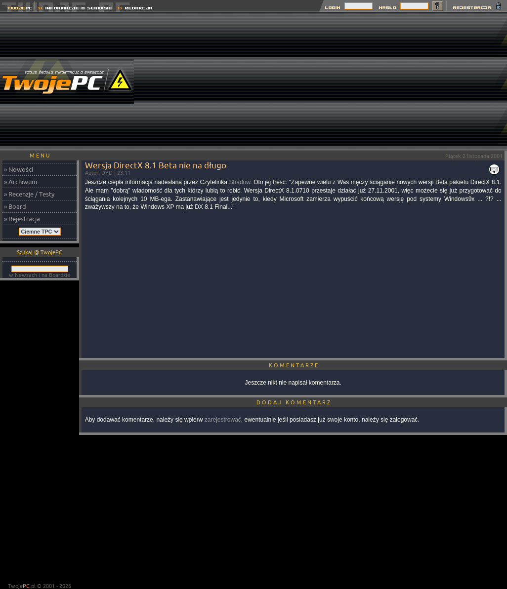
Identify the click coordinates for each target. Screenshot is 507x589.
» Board (15, 206)
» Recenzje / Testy (29, 194)
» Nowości (18, 169)
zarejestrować (223, 419)
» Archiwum (20, 181)
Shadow (240, 182)
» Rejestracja (22, 218)
